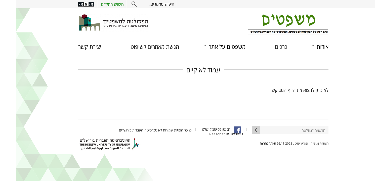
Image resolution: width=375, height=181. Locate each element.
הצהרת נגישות (304, 143)
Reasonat (201, 133)
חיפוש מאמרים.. (145, 4)
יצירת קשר (73, 46)
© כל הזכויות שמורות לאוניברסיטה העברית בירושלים (139, 130)
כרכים (265, 46)
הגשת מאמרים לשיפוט (139, 46)
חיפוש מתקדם (96, 4)
